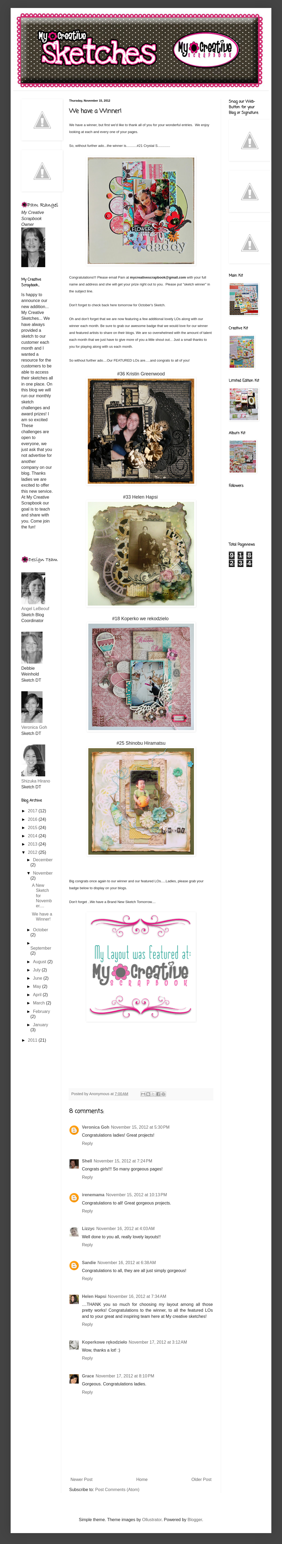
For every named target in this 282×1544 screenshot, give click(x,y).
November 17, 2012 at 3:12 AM (158, 1342)
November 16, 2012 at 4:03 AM (125, 1228)
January (40, 1025)
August (40, 961)
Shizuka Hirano (35, 781)
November (43, 873)
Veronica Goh (95, 1127)
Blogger (195, 1519)
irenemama (93, 1195)
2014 (33, 836)
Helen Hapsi (94, 1296)
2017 (33, 811)
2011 (33, 1040)
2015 (33, 827)
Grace (88, 1376)
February (41, 1011)
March (39, 1003)
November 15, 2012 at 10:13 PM (136, 1195)
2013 (33, 844)
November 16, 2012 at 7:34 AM (137, 1296)
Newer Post (81, 1479)
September (40, 948)
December (43, 860)
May (37, 986)
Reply (87, 1143)
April (38, 994)
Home (142, 1479)
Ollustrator (151, 1519)
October (40, 930)
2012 (33, 852)
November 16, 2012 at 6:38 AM (126, 1262)
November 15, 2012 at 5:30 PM (140, 1127)
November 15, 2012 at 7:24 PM (123, 1161)
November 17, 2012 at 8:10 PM (125, 1376)
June (38, 978)
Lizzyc (88, 1228)
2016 (33, 819)
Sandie (89, 1262)
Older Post (201, 1479)
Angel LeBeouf (35, 608)
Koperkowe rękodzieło (104, 1342)
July (37, 970)
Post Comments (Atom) (117, 1489)
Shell (87, 1161)
